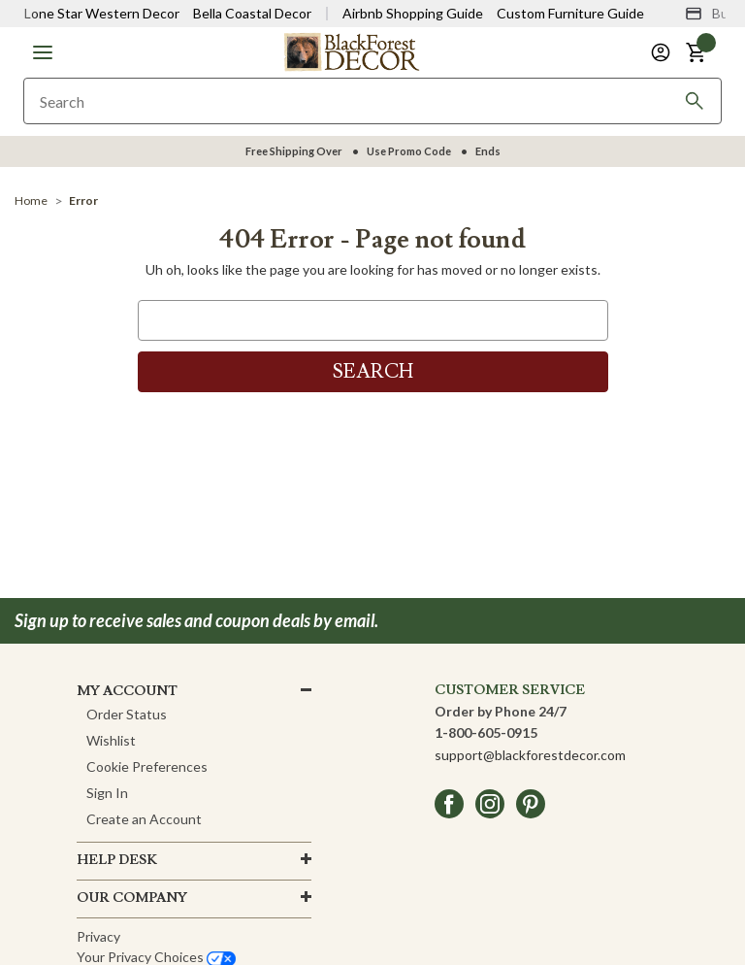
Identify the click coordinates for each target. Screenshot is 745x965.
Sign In (107, 792)
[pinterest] (530, 803)
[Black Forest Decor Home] (351, 51)
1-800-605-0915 (486, 732)
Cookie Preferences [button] (147, 766)
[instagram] (489, 803)
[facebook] (449, 803)
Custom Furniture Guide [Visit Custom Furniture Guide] (570, 13)
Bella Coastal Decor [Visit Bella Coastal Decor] (252, 13)
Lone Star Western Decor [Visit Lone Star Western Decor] (101, 13)
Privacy (98, 936)
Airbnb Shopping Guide (412, 13)
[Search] (694, 101)
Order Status (126, 714)
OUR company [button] (132, 898)
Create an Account (144, 819)
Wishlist (111, 740)
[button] (42, 52)
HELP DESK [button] (117, 860)
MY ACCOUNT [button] (127, 691)
